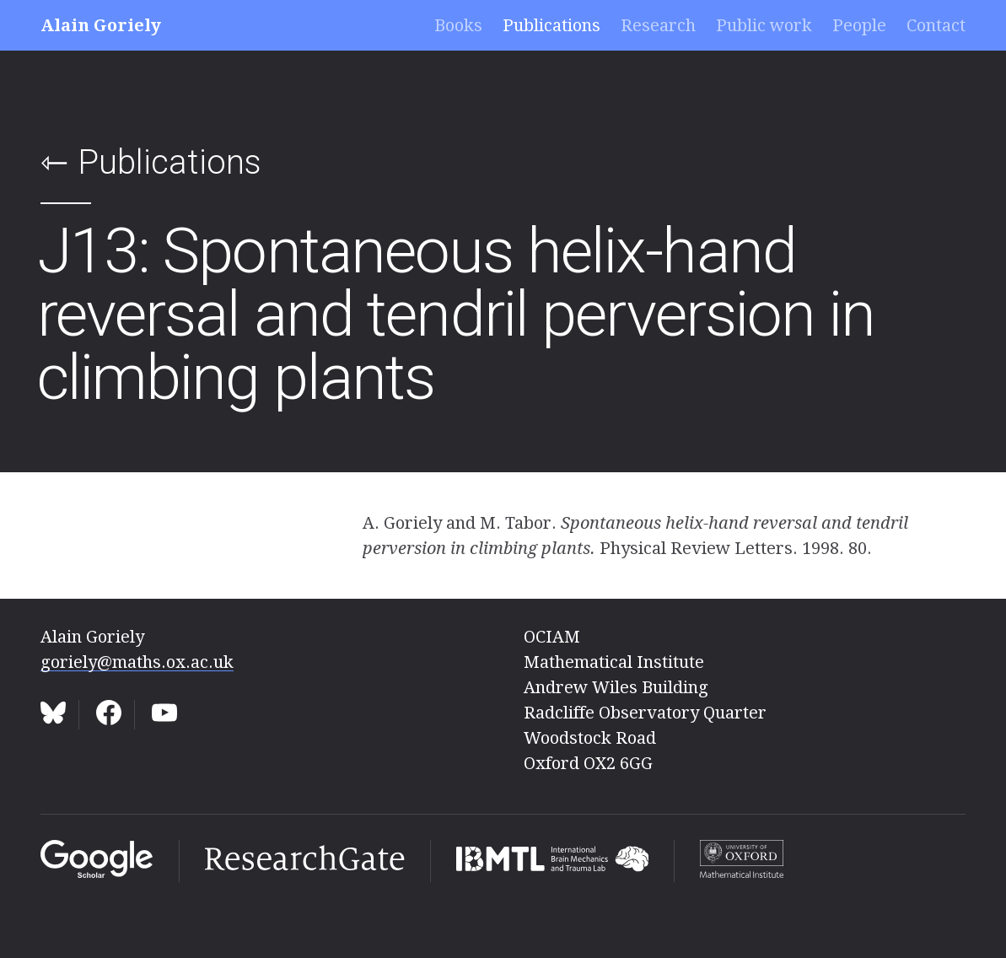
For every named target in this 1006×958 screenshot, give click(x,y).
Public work (764, 25)
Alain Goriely (100, 25)
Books (458, 25)
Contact (936, 25)
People (859, 25)
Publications (551, 25)
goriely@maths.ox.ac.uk (137, 662)
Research (658, 25)
